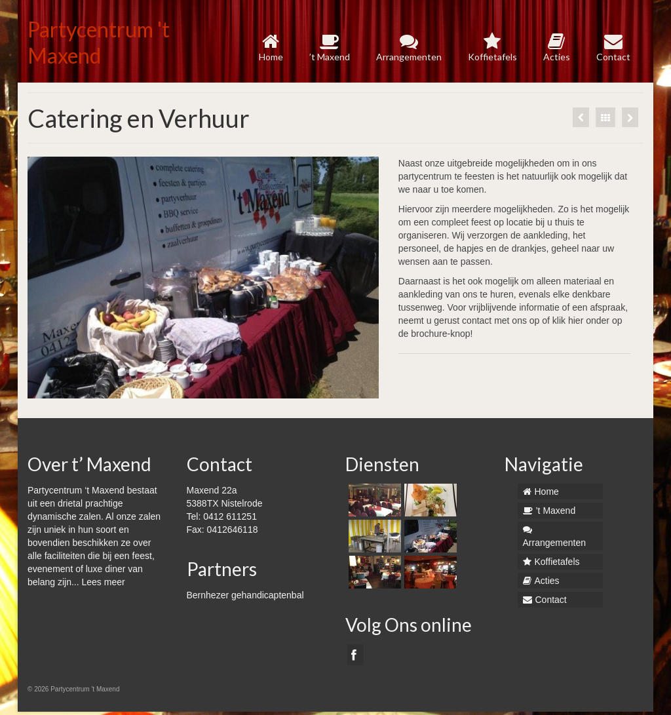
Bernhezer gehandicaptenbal (245, 595)
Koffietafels (492, 47)
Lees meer (103, 582)
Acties (556, 47)
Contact (613, 47)
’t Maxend (329, 47)
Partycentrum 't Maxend (99, 42)
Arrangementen (409, 47)
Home (271, 47)
